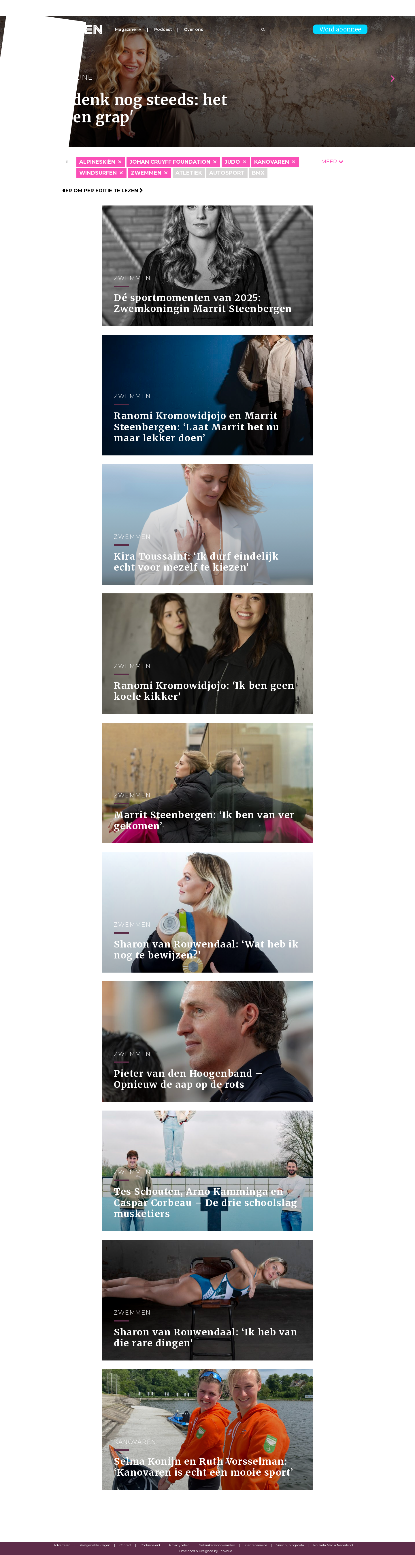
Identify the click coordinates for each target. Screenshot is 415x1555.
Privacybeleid (179, 1545)
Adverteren (62, 1545)
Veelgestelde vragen (95, 1545)
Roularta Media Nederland (333, 1545)
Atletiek (189, 173)
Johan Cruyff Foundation (169, 162)
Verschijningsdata (290, 1545)
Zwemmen (146, 173)
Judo (232, 162)
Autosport (227, 173)
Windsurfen (98, 173)
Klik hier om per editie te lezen (95, 190)
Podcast (163, 29)
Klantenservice (255, 1545)
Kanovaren (271, 162)
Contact (125, 1545)
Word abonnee (340, 29)
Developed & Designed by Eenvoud (205, 1551)
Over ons (193, 29)
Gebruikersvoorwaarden (217, 1545)
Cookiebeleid (150, 1545)
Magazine (125, 29)
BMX (258, 173)
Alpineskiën (97, 162)
